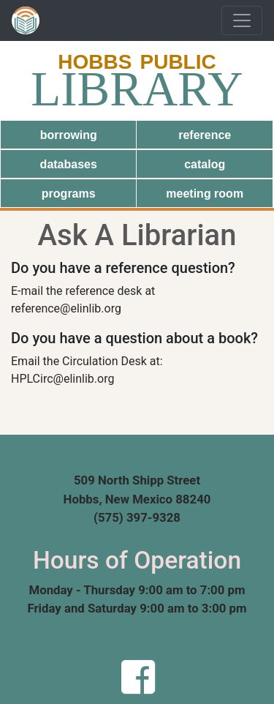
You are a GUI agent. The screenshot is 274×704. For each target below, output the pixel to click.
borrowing (68, 135)
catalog (204, 164)
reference (204, 135)
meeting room (204, 193)
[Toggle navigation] (241, 20)
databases (68, 164)
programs (69, 193)
